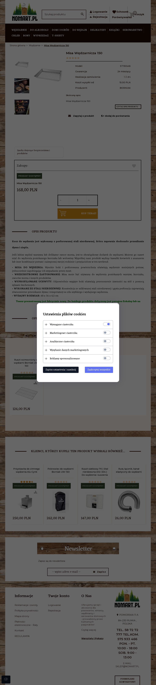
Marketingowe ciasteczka (63, 333)
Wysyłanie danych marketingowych (69, 350)
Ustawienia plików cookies (64, 314)
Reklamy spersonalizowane (65, 358)
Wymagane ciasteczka (61, 324)
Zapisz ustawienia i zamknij (61, 370)
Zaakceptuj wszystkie (98, 370)
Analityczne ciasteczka (62, 341)
